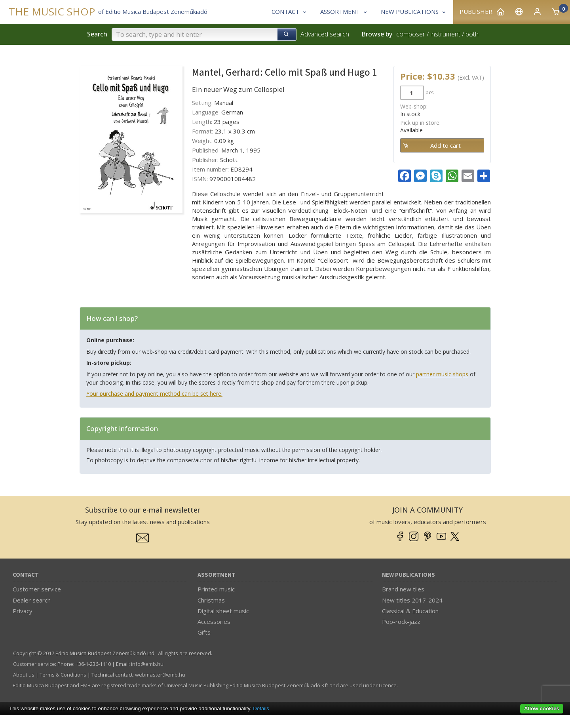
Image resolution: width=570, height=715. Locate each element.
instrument (445, 34)
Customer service (37, 589)
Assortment (217, 575)
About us (23, 674)
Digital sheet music (223, 611)
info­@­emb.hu (147, 663)
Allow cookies (541, 708)
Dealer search (32, 600)
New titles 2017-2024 (412, 600)
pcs (430, 92)
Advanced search (324, 34)
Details (261, 708)
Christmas (211, 600)
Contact (26, 575)
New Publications (408, 575)
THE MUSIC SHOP (52, 11)
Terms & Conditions (63, 674)
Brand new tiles (403, 589)
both (472, 34)
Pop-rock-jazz (401, 621)
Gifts (204, 632)
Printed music (216, 589)
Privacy (22, 611)
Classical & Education (410, 611)
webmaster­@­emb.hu (160, 674)
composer (410, 34)
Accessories (214, 621)
